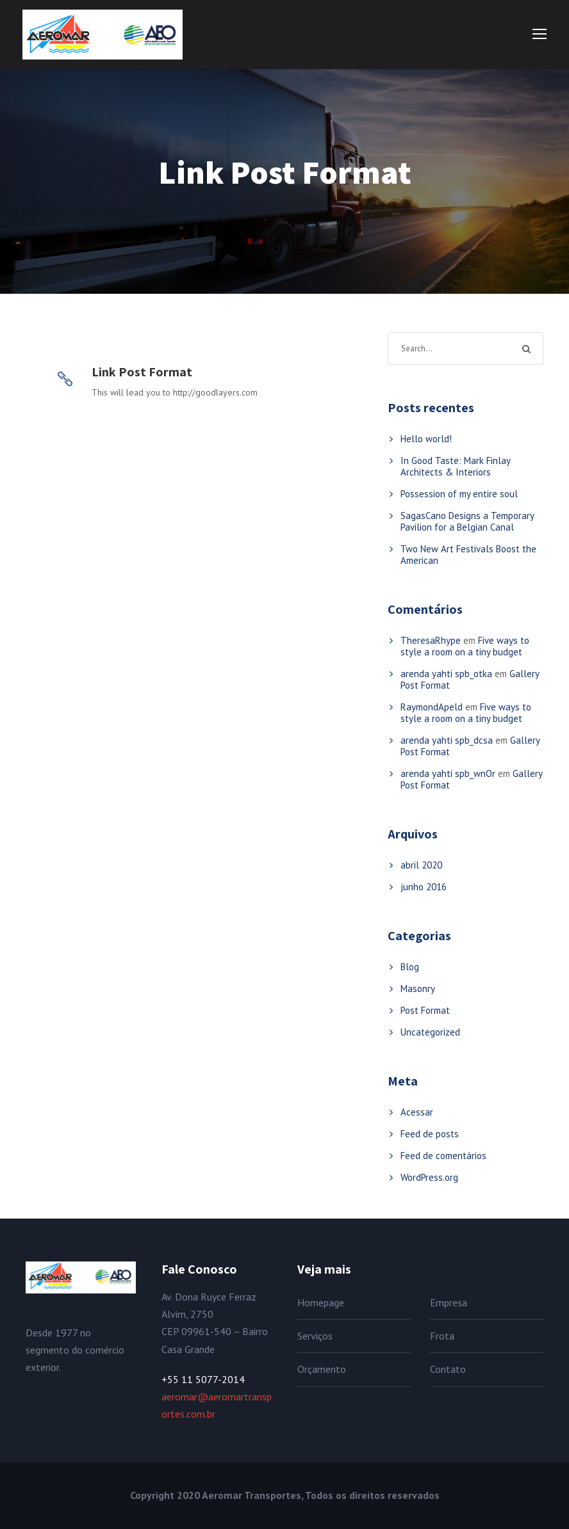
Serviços (315, 1335)
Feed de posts (429, 1134)
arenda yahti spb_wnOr (447, 773)
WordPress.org (429, 1177)
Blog (409, 967)
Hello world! (426, 439)
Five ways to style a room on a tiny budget (464, 646)
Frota (442, 1335)
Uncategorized (430, 1032)
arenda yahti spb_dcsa (446, 740)
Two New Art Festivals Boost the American (468, 554)
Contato (448, 1369)
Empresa (448, 1302)
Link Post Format (142, 372)
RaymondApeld (431, 707)
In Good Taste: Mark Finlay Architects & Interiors (455, 466)
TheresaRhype (430, 640)
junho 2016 (423, 887)
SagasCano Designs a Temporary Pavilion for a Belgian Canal (467, 521)
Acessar (416, 1112)
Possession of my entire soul (459, 494)
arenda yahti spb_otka (446, 674)
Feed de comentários (443, 1155)
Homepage (320, 1302)
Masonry (417, 988)
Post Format (425, 1010)
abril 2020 (421, 865)
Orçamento (321, 1369)
